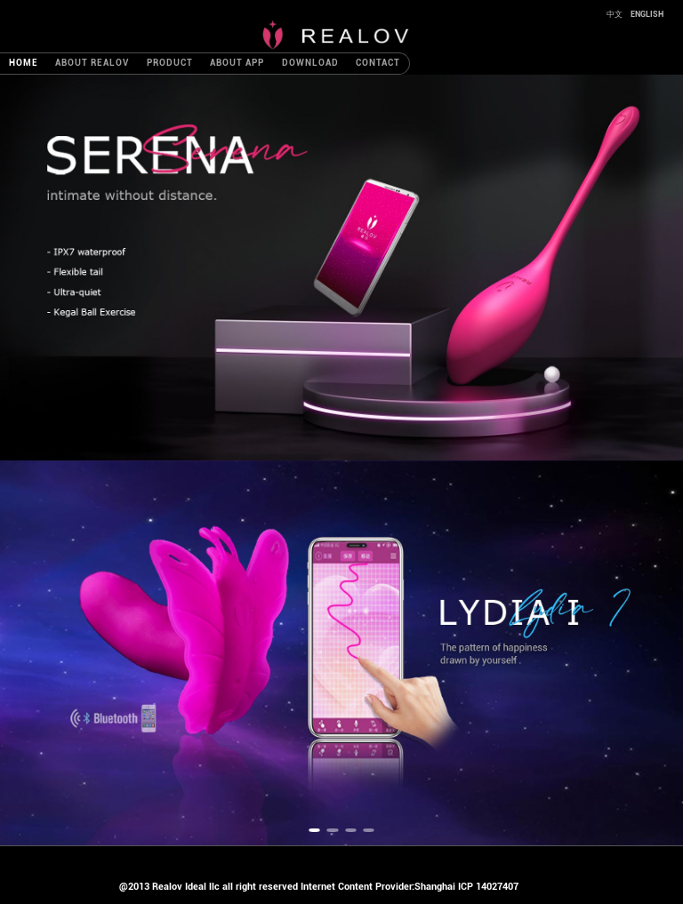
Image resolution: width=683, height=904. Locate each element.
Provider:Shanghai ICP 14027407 (446, 886)
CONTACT (378, 63)
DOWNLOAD (310, 63)
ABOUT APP (237, 63)
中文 (615, 14)
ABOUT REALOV (92, 63)
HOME (23, 63)
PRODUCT (170, 63)
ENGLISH (647, 14)
